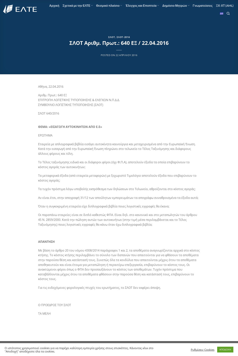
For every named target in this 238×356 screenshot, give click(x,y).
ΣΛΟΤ (111, 37)
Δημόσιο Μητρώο (175, 5)
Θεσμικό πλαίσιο (109, 5)
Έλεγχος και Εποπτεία (142, 5)
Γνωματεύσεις (203, 5)
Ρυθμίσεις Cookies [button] (202, 349)
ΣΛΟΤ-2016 (123, 37)
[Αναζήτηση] (228, 13)
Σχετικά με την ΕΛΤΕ (78, 5)
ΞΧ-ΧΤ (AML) (225, 5)
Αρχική (54, 5)
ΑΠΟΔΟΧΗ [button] (225, 349)
